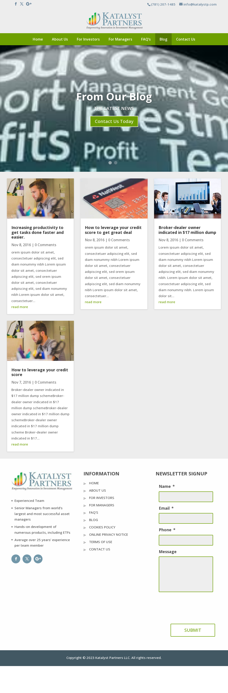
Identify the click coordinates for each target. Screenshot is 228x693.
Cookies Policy (102, 527)
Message (168, 551)
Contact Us (185, 39)
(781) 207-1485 (163, 4)
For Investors (88, 39)
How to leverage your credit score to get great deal (113, 230)
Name (167, 486)
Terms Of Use (100, 542)
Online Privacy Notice (108, 534)
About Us (60, 39)
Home (38, 39)
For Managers (120, 39)
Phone (167, 529)
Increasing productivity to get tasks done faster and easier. (37, 232)
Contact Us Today (114, 122)
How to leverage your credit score (39, 372)
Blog (163, 39)
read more (19, 307)
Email (166, 508)
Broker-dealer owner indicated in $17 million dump (187, 230)
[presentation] (192, 606)
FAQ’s (146, 39)
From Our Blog (114, 97)
